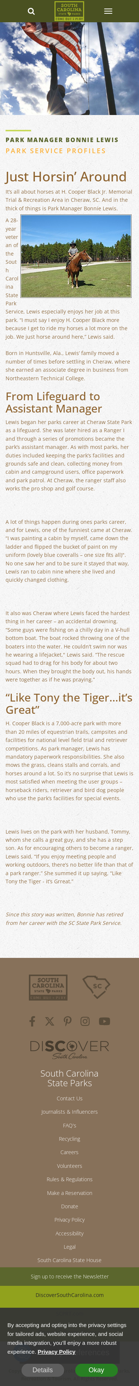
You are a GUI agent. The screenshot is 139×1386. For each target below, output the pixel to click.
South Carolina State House (69, 1260)
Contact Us (70, 1098)
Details (42, 1370)
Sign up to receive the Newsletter (70, 1276)
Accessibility (69, 1233)
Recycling (69, 1138)
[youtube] (104, 1022)
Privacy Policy (69, 1219)
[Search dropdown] (31, 11)
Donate (69, 1206)
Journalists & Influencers (70, 1111)
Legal (70, 1246)
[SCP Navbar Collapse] (108, 11)
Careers (69, 1152)
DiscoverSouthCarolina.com (70, 1294)
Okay (96, 1370)
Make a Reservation (69, 1192)
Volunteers (69, 1165)
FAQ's (69, 1125)
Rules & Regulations (70, 1179)
